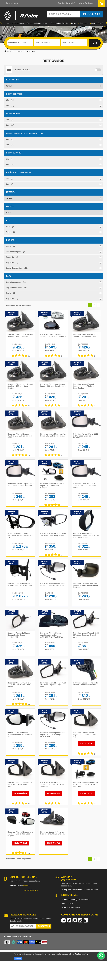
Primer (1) (10, 232)
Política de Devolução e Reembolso (76, 898)
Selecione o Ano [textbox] (68, 43)
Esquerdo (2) (12, 262)
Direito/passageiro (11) (16, 282)
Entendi (18, 958)
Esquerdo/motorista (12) (17, 268)
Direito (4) (10, 246)
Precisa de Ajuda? (66, 3)
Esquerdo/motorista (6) (16, 288)
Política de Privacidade (71, 906)
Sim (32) (10, 125)
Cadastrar (44, 924)
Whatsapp (12, 3)
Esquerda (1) (12, 257)
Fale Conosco (67, 902)
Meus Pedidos (86, 3)
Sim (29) (10, 164)
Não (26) (10, 145)
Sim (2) (9, 184)
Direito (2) (10, 293)
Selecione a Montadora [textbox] (17, 43)
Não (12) (10, 100)
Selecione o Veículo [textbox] (43, 43)
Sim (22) (10, 106)
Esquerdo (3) (12, 298)
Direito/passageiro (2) (15, 252)
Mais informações (81, 954)
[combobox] (20, 43)
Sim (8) (9, 139)
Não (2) (9, 120)
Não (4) (9, 179)
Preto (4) (10, 227)
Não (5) (9, 159)
